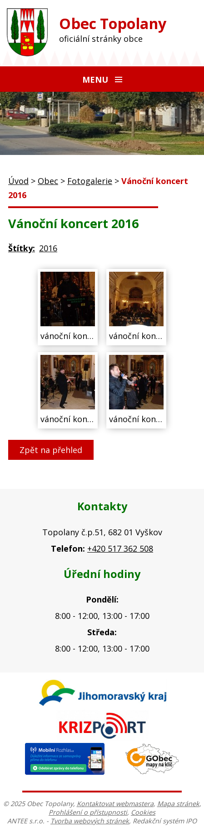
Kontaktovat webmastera (115, 803)
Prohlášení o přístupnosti (88, 812)
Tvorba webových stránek (89, 821)
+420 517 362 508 (120, 548)
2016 (48, 248)
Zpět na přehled (51, 449)
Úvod (18, 180)
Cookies (143, 812)
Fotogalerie (89, 180)
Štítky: (21, 248)
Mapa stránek (178, 803)
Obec (48, 180)
